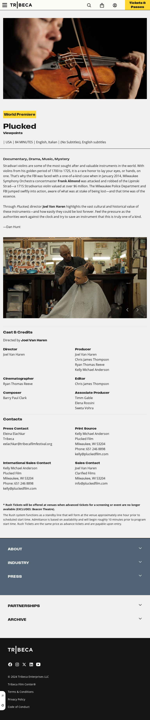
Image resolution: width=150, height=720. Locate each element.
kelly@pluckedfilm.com (91, 454)
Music (47, 159)
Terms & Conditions (21, 692)
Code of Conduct (18, 707)
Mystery (62, 159)
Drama (34, 159)
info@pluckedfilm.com (91, 483)
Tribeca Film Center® (22, 684)
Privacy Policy (16, 699)
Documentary (15, 159)
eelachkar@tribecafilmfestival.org (27, 444)
